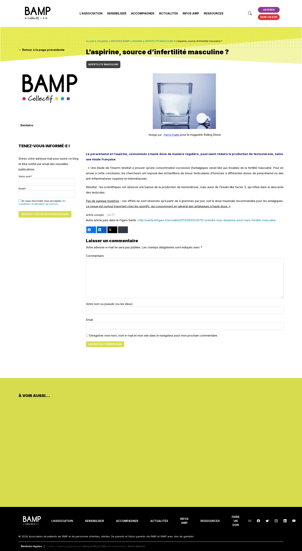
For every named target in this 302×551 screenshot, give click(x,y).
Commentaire (95, 256)
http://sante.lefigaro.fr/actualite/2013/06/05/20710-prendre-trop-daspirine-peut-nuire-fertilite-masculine (207, 220)
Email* (46, 192)
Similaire (26, 125)
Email (89, 320)
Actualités (168, 13)
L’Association (91, 13)
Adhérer (268, 9)
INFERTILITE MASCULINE (103, 64)
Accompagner (142, 13)
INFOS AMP (191, 13)
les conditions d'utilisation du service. (42, 202)
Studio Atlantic (136, 546)
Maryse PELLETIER (94, 546)
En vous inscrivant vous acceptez (42, 202)
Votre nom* (46, 180)
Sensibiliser (116, 13)
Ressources (213, 13)
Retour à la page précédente (41, 50)
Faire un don (268, 17)
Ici (109, 215)
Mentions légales (31, 546)
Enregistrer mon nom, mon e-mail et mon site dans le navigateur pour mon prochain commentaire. (153, 335)
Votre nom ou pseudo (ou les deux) (109, 304)
